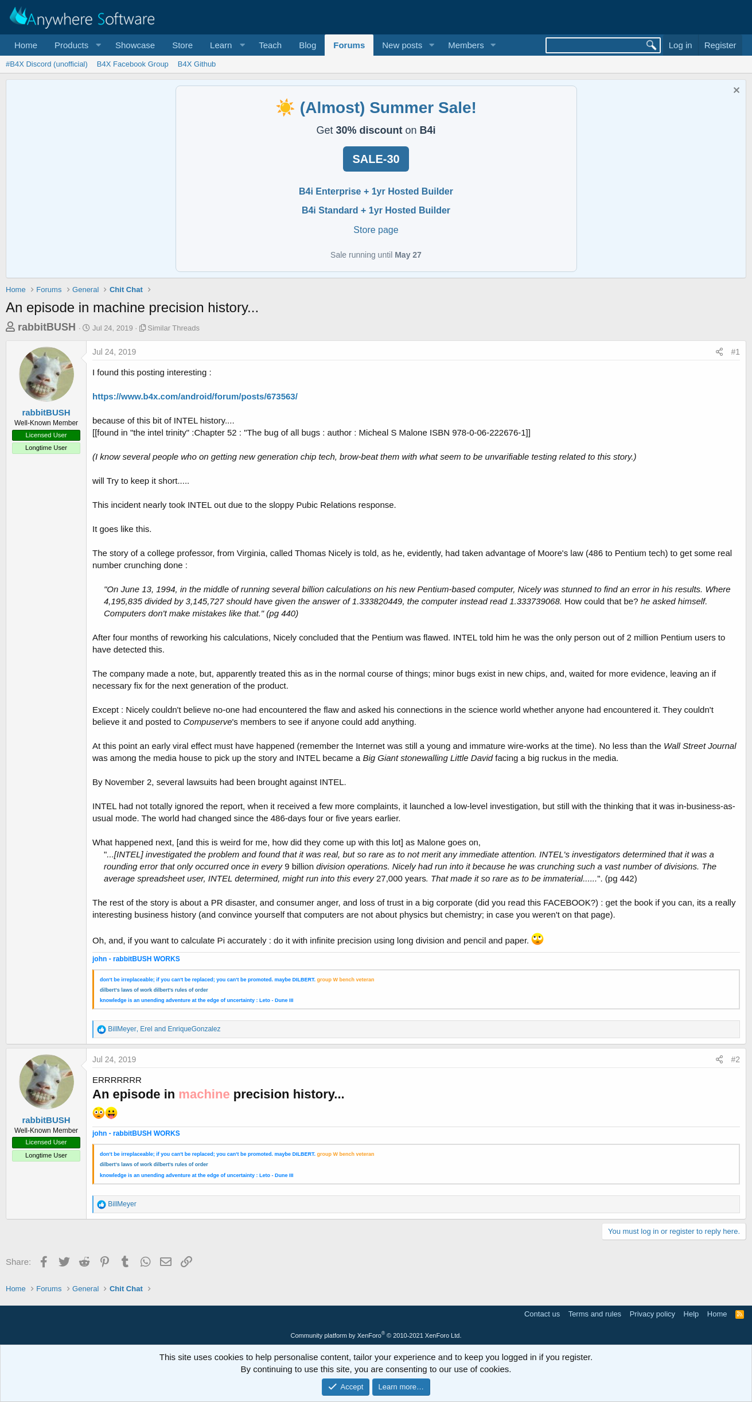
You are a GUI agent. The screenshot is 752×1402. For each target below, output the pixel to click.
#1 (735, 351)
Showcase (135, 45)
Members (466, 45)
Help (691, 1314)
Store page (375, 230)
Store (182, 45)
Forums (349, 45)
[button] (76, 45)
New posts (402, 45)
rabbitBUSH (47, 327)
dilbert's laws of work (126, 990)
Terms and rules (594, 1314)
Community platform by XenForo (376, 1335)
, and (164, 1029)
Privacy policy (652, 1314)
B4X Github (197, 64)
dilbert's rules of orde (180, 990)
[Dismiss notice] (735, 92)
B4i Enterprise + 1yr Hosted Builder (376, 191)
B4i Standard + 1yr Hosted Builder (376, 210)
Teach (270, 45)
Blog (307, 45)
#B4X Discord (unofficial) (47, 64)
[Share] (719, 352)
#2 (735, 1059)
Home (25, 45)
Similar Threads (173, 328)
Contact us (542, 1314)
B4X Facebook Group (133, 64)
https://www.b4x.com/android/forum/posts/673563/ (195, 396)
